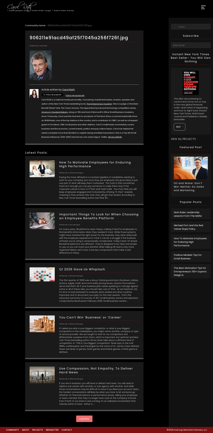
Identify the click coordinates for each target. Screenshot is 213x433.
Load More (84, 419)
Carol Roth (68, 89)
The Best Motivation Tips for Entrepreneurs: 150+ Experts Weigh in (190, 271)
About (25, 429)
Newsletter (52, 429)
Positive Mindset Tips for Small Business (188, 256)
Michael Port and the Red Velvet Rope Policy (188, 227)
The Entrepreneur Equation (99, 103)
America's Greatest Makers (54, 112)
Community (12, 429)
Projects (37, 429)
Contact (67, 429)
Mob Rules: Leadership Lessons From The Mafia (188, 214)
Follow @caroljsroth (75, 95)
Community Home (35, 25)
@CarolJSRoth (115, 137)
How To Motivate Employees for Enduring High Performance (190, 242)
